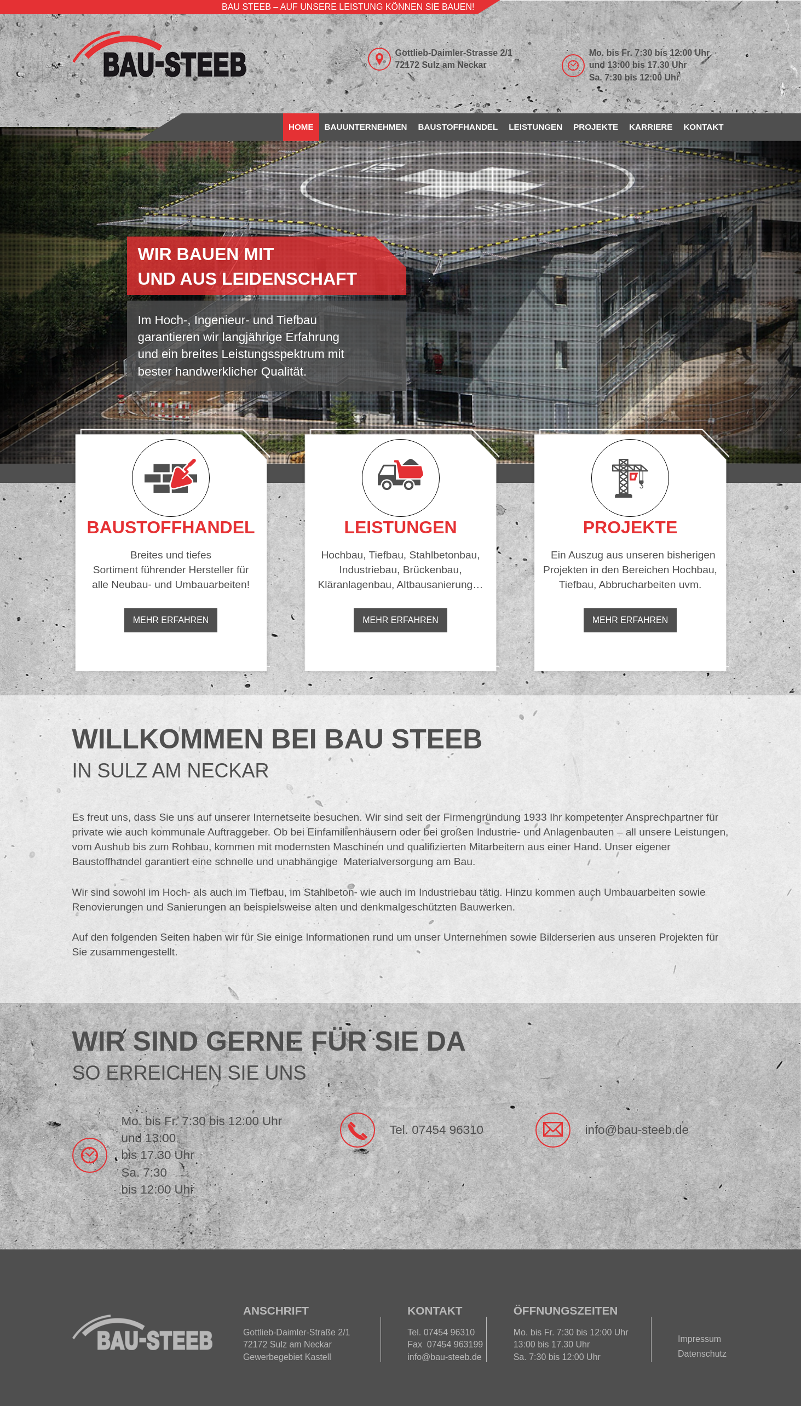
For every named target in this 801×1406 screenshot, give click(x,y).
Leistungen (535, 126)
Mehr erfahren (171, 620)
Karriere (650, 126)
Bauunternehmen (366, 126)
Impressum (699, 1339)
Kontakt (703, 126)
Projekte (595, 126)
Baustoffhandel (458, 126)
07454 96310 (447, 1130)
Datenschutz (702, 1353)
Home (301, 126)
